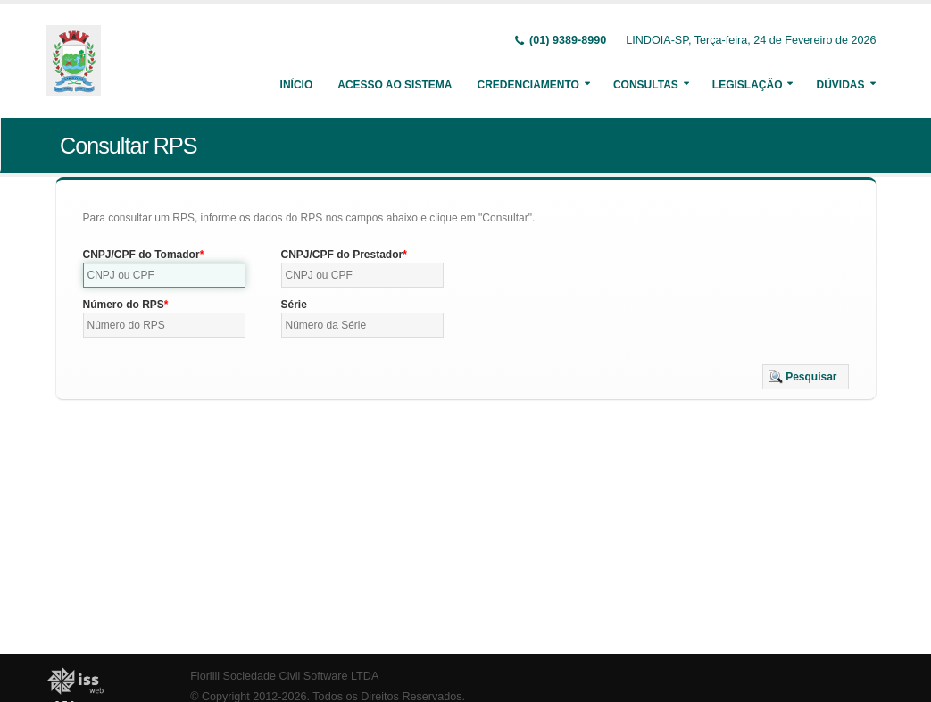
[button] (805, 376)
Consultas (645, 85)
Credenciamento (527, 85)
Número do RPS (123, 304)
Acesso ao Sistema (394, 85)
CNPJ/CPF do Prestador (342, 254)
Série (294, 304)
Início (296, 85)
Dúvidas (840, 85)
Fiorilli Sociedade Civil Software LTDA (284, 676)
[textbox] (164, 275)
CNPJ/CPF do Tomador (141, 254)
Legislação (747, 85)
